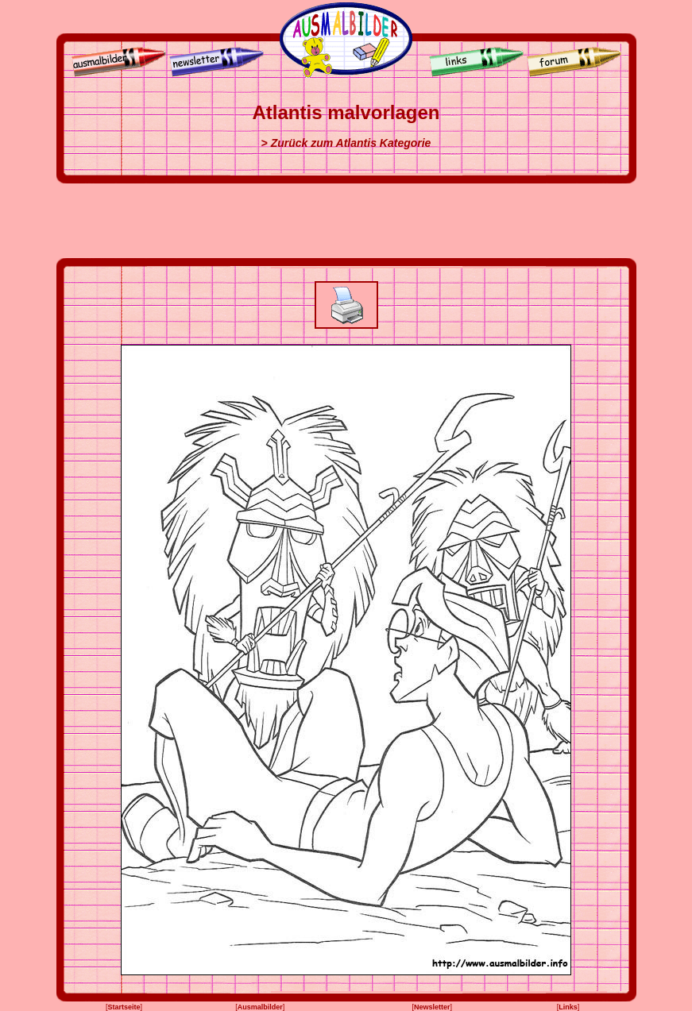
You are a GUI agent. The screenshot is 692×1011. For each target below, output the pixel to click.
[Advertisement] (346, 221)
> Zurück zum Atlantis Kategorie (346, 143)
